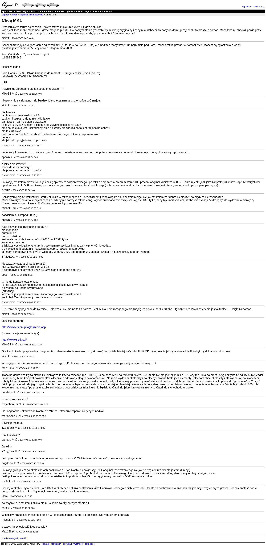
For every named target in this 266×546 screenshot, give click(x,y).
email (109, 11)
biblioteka (59, 11)
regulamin (56, 544)
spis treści (7, 11)
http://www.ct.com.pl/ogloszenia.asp (24, 327)
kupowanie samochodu (31, 14)
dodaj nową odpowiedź (14, 538)
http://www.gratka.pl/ (14, 339)
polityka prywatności (73, 544)
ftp (101, 11)
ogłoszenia (91, 11)
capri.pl (5, 14)
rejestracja (259, 6)
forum (79, 11)
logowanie (247, 6)
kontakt (45, 544)
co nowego (22, 11)
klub (33, 11)
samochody (44, 11)
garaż (70, 11)
